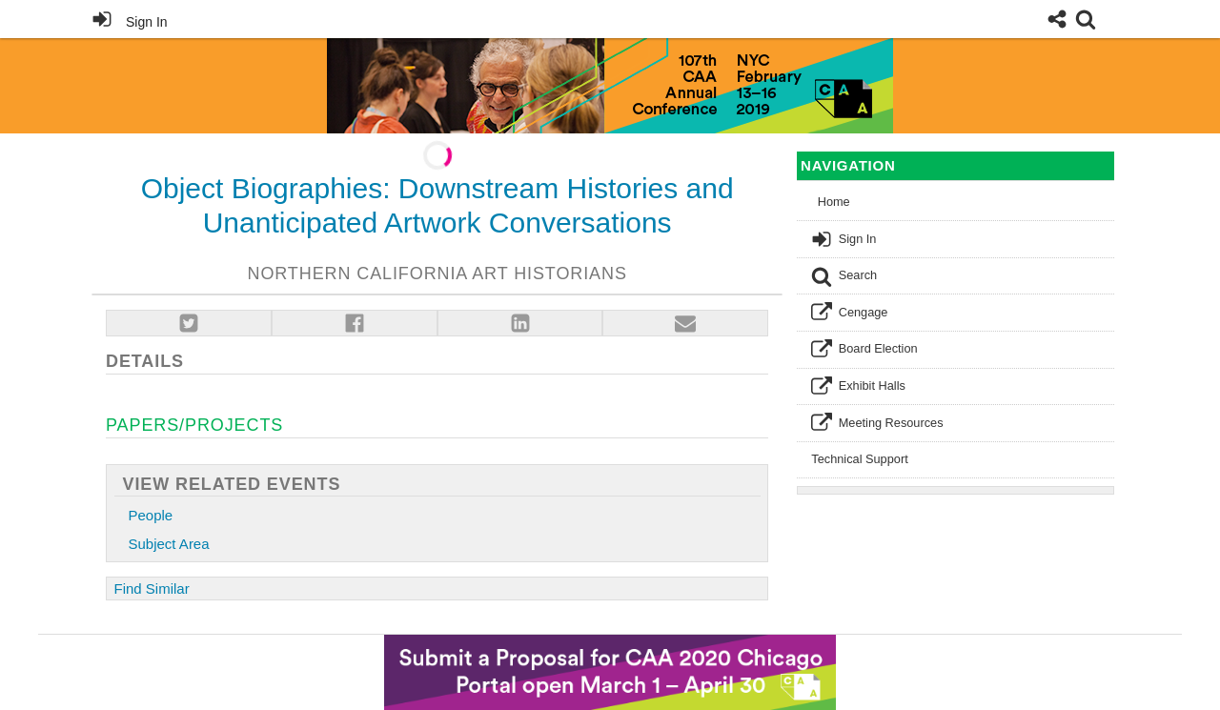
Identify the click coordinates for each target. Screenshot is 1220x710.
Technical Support (859, 459)
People (151, 515)
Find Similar (152, 588)
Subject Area (169, 544)
